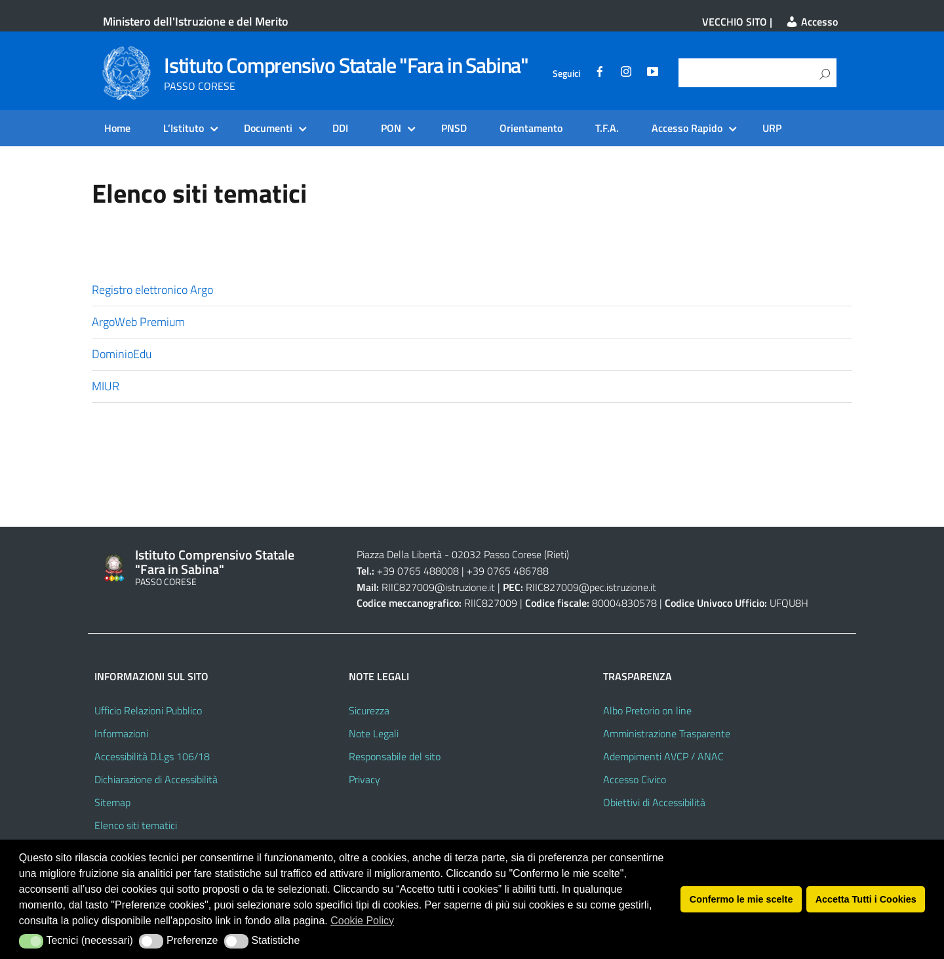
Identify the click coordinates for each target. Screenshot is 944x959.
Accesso (811, 22)
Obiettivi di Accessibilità (654, 802)
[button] (31, 941)
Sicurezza (369, 710)
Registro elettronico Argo (152, 289)
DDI (340, 128)
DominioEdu (121, 354)
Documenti (268, 128)
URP (771, 128)
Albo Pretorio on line (647, 710)
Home (117, 128)
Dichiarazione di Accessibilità (156, 779)
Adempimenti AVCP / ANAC (663, 756)
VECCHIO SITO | (737, 22)
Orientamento (531, 128)
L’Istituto (183, 128)
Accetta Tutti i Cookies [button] (866, 899)
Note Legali (374, 733)
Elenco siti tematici (135, 825)
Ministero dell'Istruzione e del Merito (195, 21)
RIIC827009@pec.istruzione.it (591, 587)
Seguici (566, 73)
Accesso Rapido (687, 128)
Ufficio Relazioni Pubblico (148, 710)
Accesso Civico (634, 779)
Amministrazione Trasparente (666, 733)
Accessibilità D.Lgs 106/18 (152, 756)
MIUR (105, 386)
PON (391, 128)
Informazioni (121, 733)
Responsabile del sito (395, 756)
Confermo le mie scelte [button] (741, 899)
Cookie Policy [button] (362, 920)
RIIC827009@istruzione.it (438, 587)
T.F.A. (607, 128)
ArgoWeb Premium (138, 322)
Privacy (364, 779)
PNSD (454, 128)
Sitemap (112, 802)
